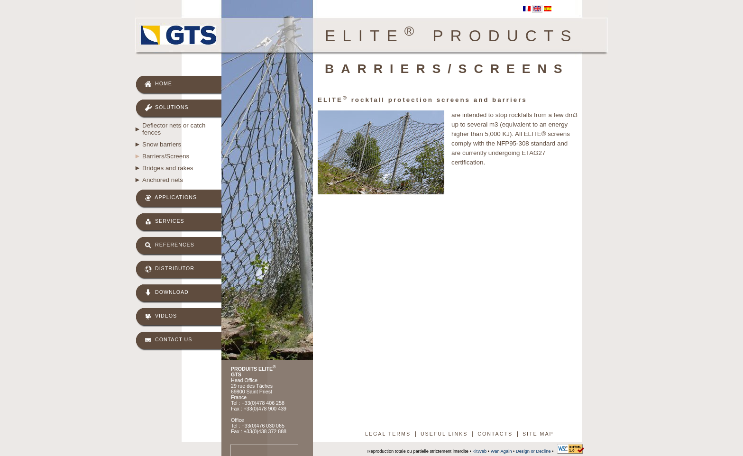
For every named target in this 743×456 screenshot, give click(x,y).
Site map (538, 434)
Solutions (167, 107)
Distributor (169, 269)
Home (158, 84)
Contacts (495, 434)
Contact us (168, 340)
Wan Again (501, 451)
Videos (161, 316)
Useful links (444, 434)
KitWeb (479, 451)
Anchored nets (162, 179)
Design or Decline (533, 451)
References (169, 245)
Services (164, 221)
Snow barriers (161, 144)
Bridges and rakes (167, 168)
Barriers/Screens (165, 156)
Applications (171, 197)
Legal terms (388, 434)
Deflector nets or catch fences (173, 129)
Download (167, 292)
